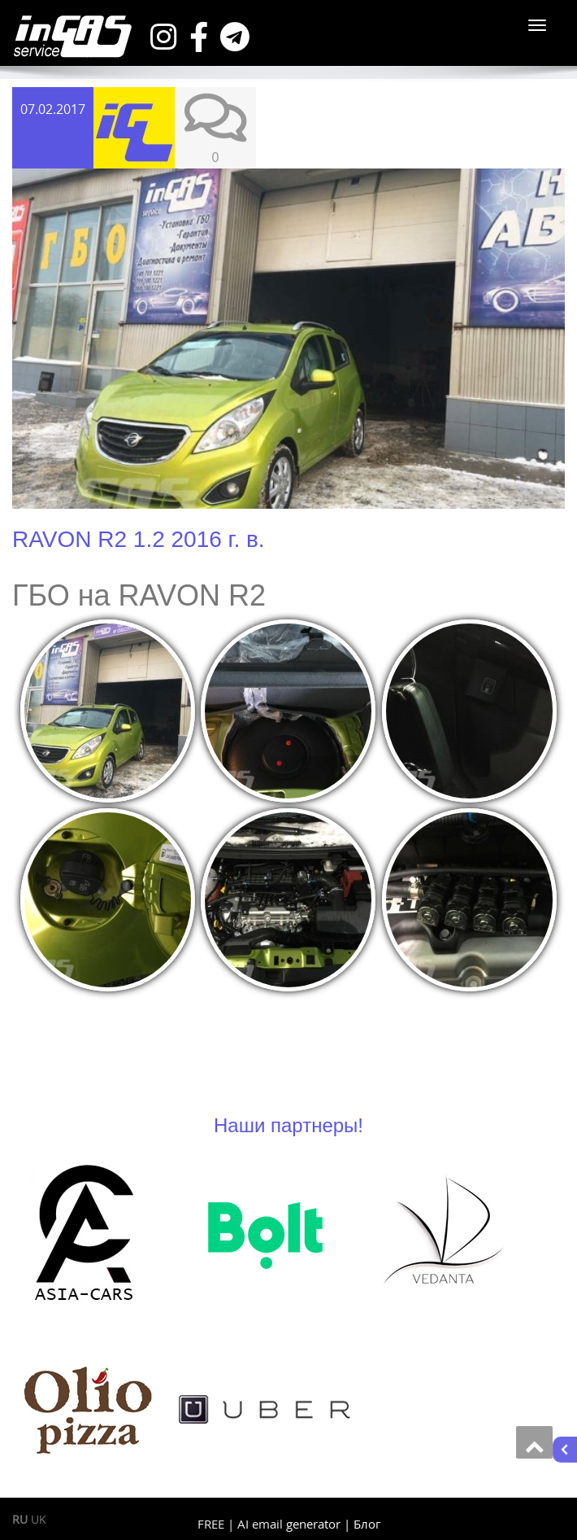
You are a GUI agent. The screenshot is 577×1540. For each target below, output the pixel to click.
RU (20, 1519)
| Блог (362, 1524)
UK (38, 1519)
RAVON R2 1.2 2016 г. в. (138, 539)
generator (313, 1524)
